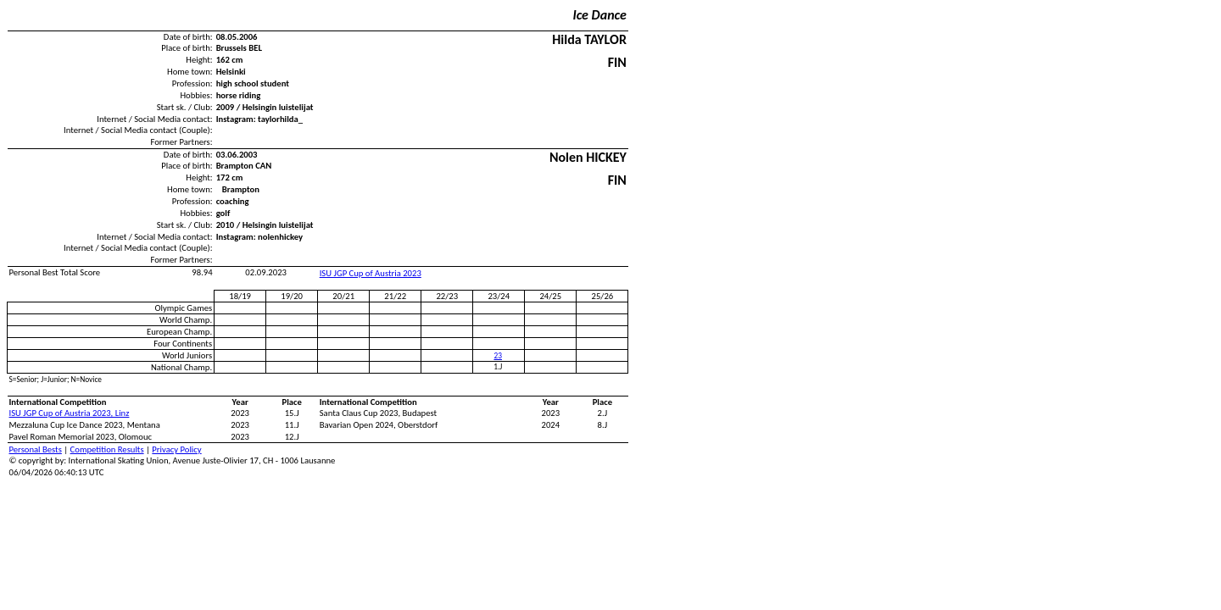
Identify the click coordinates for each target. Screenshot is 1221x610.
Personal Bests (35, 449)
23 (498, 356)
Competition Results (107, 449)
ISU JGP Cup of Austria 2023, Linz (69, 413)
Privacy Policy (176, 449)
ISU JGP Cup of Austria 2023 (370, 273)
